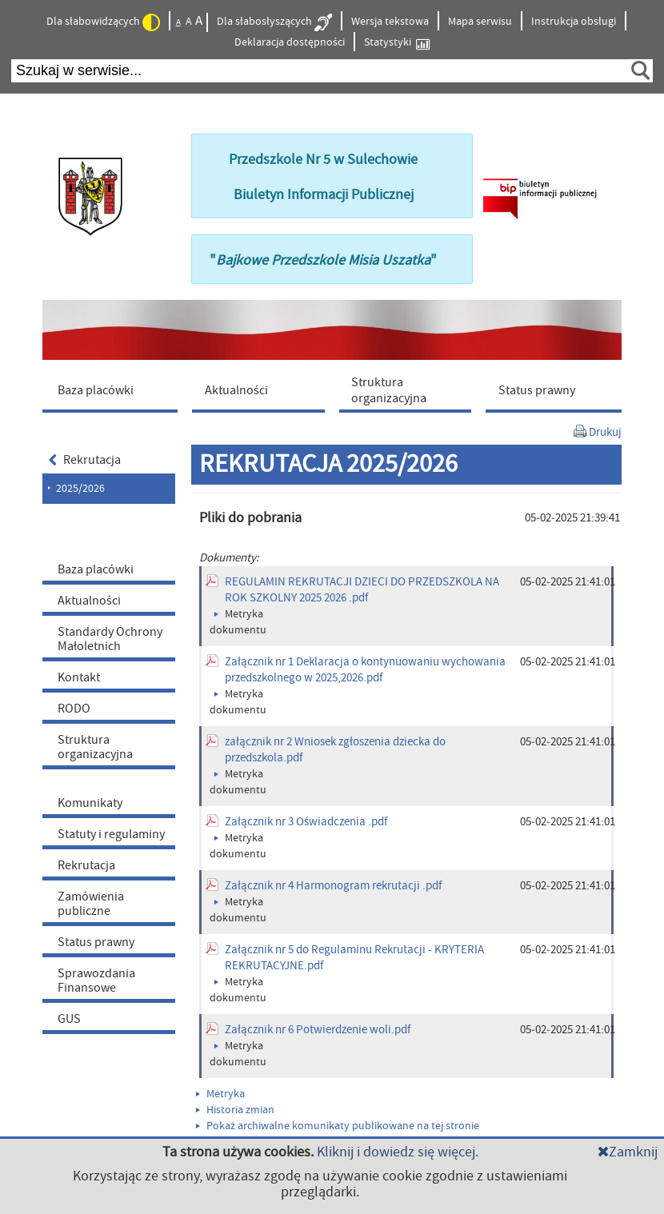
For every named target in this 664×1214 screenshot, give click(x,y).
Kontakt (79, 677)
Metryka (220, 1094)
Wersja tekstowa (390, 21)
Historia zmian (235, 1110)
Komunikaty (90, 803)
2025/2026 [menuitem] (80, 488)
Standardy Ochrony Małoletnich (110, 639)
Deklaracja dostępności (289, 42)
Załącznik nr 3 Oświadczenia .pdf (306, 821)
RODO (74, 709)
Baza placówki (96, 569)
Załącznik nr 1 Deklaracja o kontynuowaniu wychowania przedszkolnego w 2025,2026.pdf (365, 669)
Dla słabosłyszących (274, 22)
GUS (69, 1019)
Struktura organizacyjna (95, 747)
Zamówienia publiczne (91, 904)
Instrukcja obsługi (573, 21)
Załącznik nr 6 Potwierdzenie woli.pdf (317, 1029)
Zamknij (628, 1152)
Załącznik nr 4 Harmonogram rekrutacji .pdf (333, 885)
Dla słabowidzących (103, 22)
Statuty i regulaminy (111, 834)
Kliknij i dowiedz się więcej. (397, 1152)
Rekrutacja (85, 460)
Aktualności (89, 601)
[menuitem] (113, 389)
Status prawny (96, 942)
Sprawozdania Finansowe (96, 980)
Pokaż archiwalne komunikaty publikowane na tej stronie (337, 1126)
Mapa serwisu (480, 21)
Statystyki (397, 42)
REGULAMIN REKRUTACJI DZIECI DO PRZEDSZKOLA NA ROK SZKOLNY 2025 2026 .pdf (362, 589)
